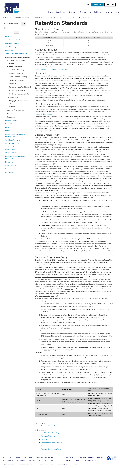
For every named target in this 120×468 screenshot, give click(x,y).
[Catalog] (11, 24)
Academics (61, 12)
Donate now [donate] (97, 4)
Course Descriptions (12, 143)
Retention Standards (15, 73)
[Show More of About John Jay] (4, 47)
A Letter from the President (15, 40)
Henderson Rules (46, 460)
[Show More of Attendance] (7, 106)
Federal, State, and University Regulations (15, 157)
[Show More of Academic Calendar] (4, 43)
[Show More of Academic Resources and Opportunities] (4, 147)
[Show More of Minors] (4, 130)
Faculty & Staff (90, 460)
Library (77, 460)
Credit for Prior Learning (15, 110)
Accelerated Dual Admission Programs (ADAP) (15, 135)
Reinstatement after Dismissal (20, 87)
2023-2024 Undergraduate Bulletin (44, 18)
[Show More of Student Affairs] (4, 153)
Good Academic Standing (18, 77)
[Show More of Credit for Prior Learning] (5, 110)
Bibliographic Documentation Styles (18, 102)
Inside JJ (32, 460)
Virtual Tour (70, 457)
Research (73, 12)
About (50, 12)
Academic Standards (14, 66)
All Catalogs (9, 172)
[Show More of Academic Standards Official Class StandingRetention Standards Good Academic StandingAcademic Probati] (5, 66)
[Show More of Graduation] (5, 117)
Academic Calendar (12, 43)
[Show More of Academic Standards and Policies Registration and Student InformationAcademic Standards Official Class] (4, 57)
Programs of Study (12, 36)
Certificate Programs (12, 140)
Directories (9, 162)
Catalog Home (10, 165)
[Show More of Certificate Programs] (4, 140)
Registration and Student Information (16, 62)
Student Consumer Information (45, 464)
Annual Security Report (62, 464)
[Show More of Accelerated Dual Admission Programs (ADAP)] (4, 134)
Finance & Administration (46, 457)
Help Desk (28, 457)
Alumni (68, 460)
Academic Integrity (14, 97)
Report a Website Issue (8, 464)
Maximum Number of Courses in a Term (55, 69)
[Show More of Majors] (4, 127)
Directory (7, 457)
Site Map (8, 169)
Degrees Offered (11, 120)
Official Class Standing (16, 70)
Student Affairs (10, 153)
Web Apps (21, 460)
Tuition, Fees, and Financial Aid (16, 54)
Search (16, 32)
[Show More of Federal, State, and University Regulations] (4, 156)
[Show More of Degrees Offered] (4, 120)
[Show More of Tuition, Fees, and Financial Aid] (4, 53)
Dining (17, 457)
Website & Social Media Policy (26, 464)
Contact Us (75, 464)
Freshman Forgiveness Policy (19, 94)
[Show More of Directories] (4, 162)
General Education (11, 124)
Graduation (11, 117)
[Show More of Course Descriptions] (4, 143)
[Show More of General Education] (4, 124)
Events (100, 457)
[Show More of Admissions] (4, 50)
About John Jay (10, 47)
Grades (9, 114)
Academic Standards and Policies (17, 57)
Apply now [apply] (110, 4)
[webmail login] (88, 4)
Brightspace (8, 460)
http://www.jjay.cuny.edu (43, 114)
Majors (7, 127)
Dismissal (12, 84)
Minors (7, 131)
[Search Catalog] (14, 28)
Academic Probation (16, 80)
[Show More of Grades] (5, 113)
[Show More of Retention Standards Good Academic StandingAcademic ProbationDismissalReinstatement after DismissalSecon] (7, 73)
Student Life (85, 12)
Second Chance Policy (17, 90)
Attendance (12, 107)
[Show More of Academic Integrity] (7, 97)
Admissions (9, 50)
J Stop (72, 169)
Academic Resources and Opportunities (14, 148)
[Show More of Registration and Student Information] (5, 60)
